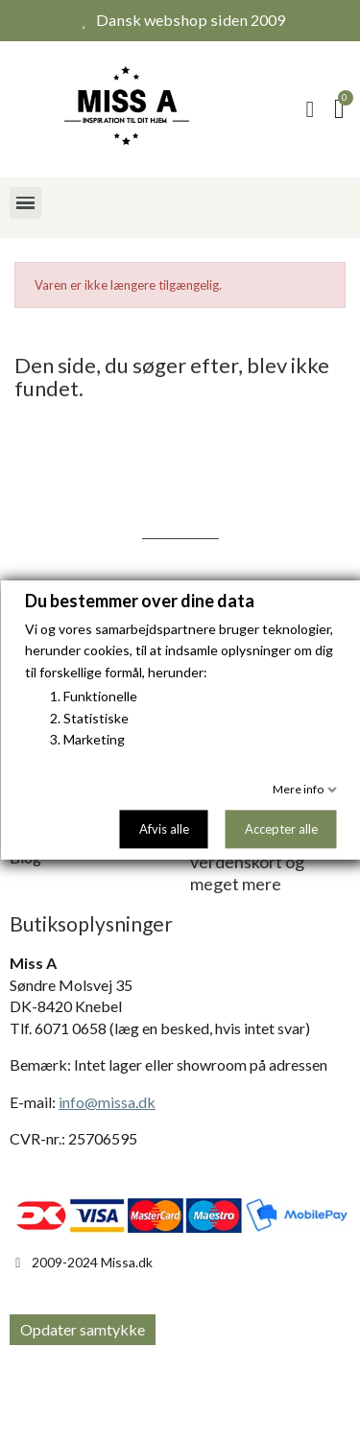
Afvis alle (163, 829)
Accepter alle (280, 829)
